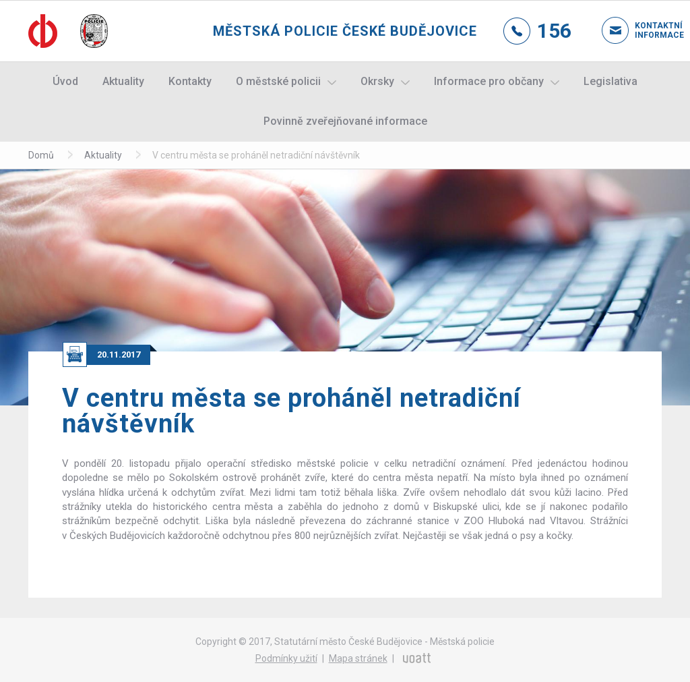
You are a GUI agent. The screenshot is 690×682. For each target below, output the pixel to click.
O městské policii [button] (278, 81)
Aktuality (123, 81)
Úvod (65, 81)
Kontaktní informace (648, 30)
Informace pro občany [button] (489, 81)
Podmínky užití (286, 658)
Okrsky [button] (377, 81)
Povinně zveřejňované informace (345, 121)
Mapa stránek (358, 658)
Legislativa (610, 81)
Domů (41, 155)
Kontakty (190, 81)
